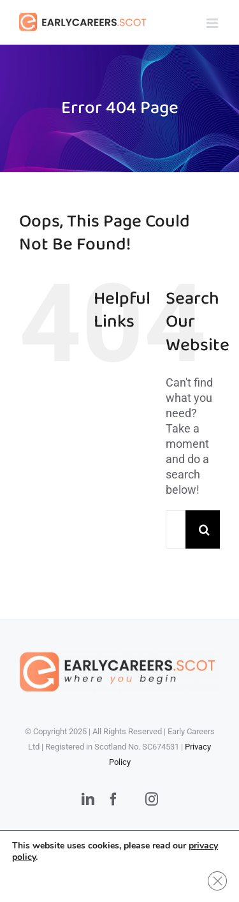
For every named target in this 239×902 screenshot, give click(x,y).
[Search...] (175, 529)
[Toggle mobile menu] (213, 23)
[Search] (204, 529)
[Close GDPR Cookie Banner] (217, 881)
